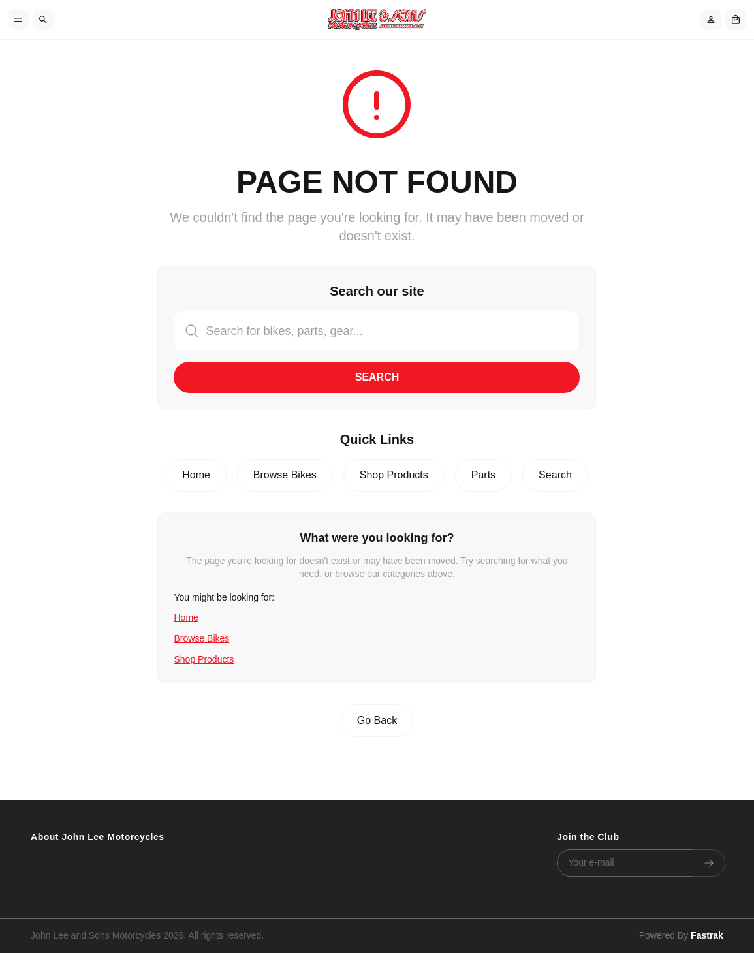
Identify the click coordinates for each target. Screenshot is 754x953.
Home (196, 474)
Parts (483, 474)
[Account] (710, 19)
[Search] (43, 19)
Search (377, 377)
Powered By (681, 935)
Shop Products (394, 474)
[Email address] (625, 863)
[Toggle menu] (18, 19)
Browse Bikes (285, 474)
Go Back (377, 720)
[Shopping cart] (735, 19)
